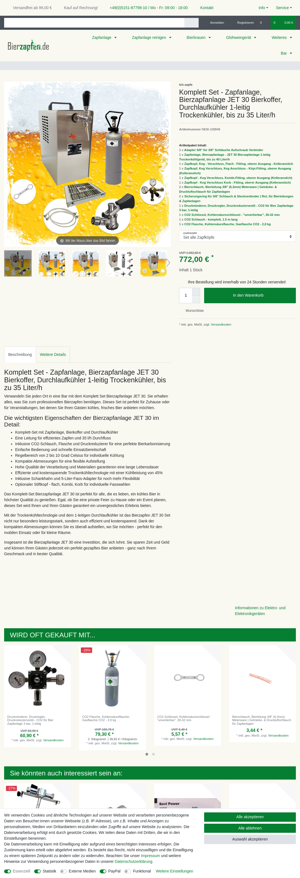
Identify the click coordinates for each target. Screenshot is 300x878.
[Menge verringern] (196, 299)
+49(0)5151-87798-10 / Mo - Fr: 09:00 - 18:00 (147, 8)
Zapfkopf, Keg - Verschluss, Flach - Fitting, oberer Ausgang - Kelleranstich (238, 163)
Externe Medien (82, 871)
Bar (284, 53)
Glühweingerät (239, 37)
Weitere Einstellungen (174, 871)
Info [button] (262, 8)
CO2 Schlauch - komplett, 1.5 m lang (210, 219)
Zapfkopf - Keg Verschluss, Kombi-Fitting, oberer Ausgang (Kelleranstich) (238, 177)
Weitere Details (53, 354)
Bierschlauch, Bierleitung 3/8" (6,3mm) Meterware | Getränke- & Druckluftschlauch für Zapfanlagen (261, 720)
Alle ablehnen (250, 828)
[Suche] (191, 23)
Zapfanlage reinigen (149, 37)
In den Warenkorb (262, 295)
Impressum (150, 855)
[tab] (20, 355)
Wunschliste (192, 311)
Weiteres (280, 37)
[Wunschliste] (264, 22)
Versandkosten (220, 324)
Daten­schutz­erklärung (133, 861)
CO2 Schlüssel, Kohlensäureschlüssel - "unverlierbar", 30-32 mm (232, 214)
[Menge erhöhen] (196, 292)
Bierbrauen (197, 37)
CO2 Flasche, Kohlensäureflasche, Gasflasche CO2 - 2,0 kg (227, 224)
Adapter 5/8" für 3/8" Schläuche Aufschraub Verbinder (223, 150)
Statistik (49, 871)
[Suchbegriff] (94, 23)
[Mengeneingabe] (185, 295)
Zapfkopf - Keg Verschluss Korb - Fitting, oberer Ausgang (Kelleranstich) (237, 182)
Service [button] (282, 8)
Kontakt (204, 8)
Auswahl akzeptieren (250, 839)
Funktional (142, 871)
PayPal (114, 871)
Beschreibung (20, 354)
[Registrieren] (242, 22)
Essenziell (21, 871)
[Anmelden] (215, 22)
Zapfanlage (102, 37)
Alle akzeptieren (250, 817)
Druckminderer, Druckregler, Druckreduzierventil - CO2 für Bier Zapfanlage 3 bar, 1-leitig (30, 720)
